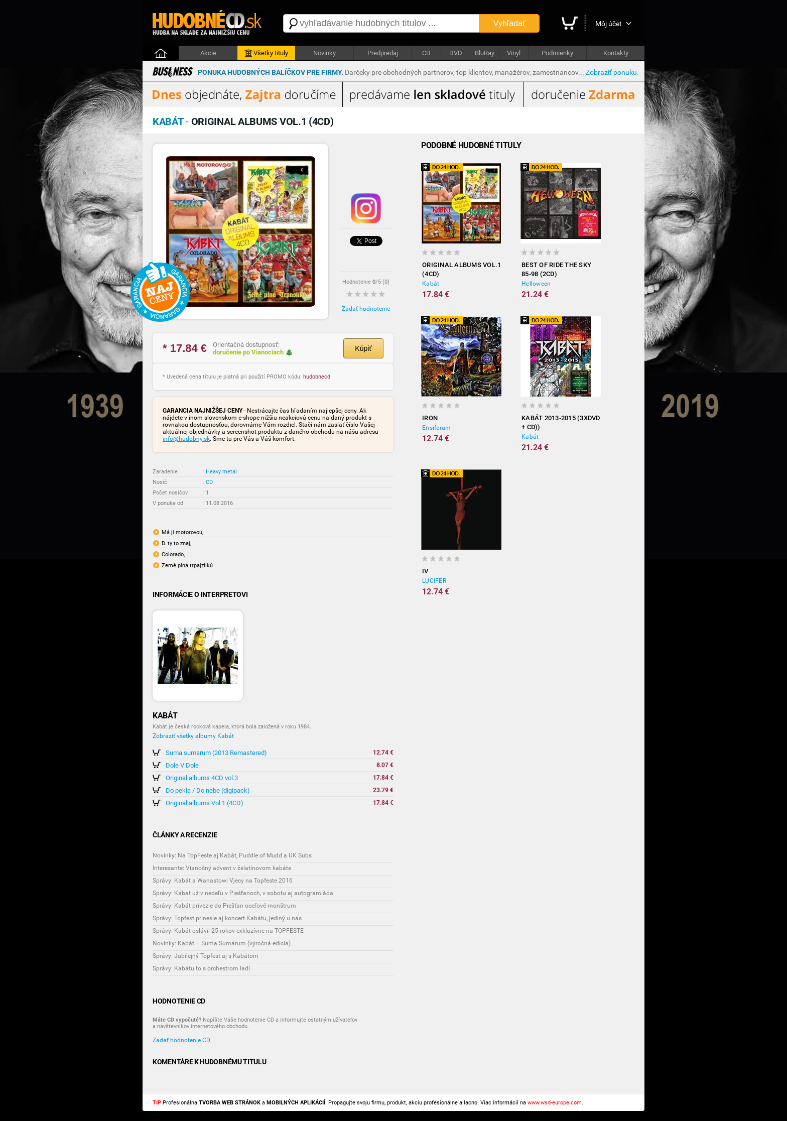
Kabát (430, 283)
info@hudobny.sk (186, 438)
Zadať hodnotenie (366, 308)
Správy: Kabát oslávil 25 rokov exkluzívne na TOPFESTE (228, 930)
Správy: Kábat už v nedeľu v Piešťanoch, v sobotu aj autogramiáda (243, 893)
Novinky (324, 53)
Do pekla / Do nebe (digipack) (208, 790)
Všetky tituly (266, 53)
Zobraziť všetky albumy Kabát (193, 735)
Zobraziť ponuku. (612, 72)
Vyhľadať (509, 23)
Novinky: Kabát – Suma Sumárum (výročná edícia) (222, 943)
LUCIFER (434, 580)
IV (425, 571)
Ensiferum (436, 427)
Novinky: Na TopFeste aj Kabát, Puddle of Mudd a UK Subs (232, 855)
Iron (430, 418)
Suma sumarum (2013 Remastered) (216, 753)
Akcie (208, 53)
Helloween (536, 283)
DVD (455, 53)
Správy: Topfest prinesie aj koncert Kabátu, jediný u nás (227, 918)
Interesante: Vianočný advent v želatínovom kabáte (222, 867)
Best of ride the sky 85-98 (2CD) (556, 269)
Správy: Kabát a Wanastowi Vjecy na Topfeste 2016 (223, 880)
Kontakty (615, 53)
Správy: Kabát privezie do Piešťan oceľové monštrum (224, 905)
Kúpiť (363, 348)
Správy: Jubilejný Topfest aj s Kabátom (205, 955)
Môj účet (608, 24)
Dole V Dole (182, 765)
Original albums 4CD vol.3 (202, 778)
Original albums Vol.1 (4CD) (204, 803)
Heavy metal (221, 471)
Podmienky (557, 53)
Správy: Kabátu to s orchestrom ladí (201, 968)
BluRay (484, 53)
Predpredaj (382, 53)
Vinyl (513, 53)
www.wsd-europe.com (555, 1102)
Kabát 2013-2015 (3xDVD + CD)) (560, 422)
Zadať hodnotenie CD (181, 1040)
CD (426, 53)
